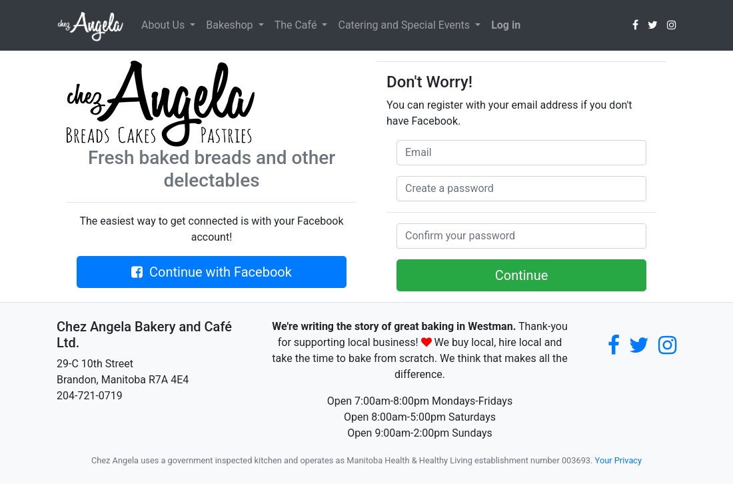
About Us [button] (164, 25)
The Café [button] (297, 25)
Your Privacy (618, 460)
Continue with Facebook (211, 272)
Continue (521, 275)
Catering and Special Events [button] (405, 25)
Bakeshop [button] (230, 25)
